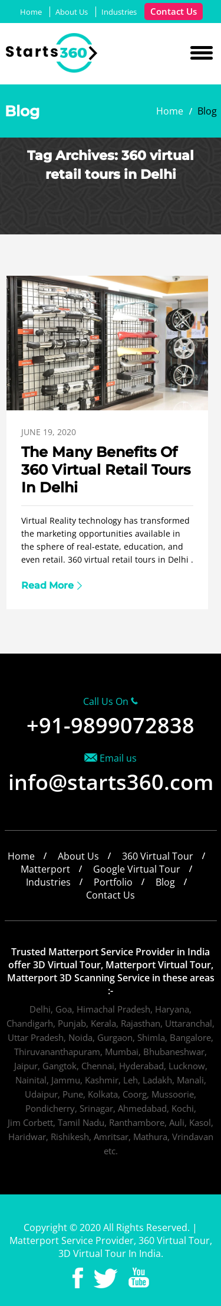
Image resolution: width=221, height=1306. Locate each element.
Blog (165, 882)
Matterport (45, 869)
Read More (47, 585)
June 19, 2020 (48, 431)
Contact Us (173, 11)
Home (31, 11)
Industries (119, 11)
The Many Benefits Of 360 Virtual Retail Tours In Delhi (105, 469)
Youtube (138, 1278)
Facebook (77, 1278)
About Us (71, 11)
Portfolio (113, 882)
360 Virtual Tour (157, 856)
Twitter (106, 1278)
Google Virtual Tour (136, 869)
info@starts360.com (110, 782)
